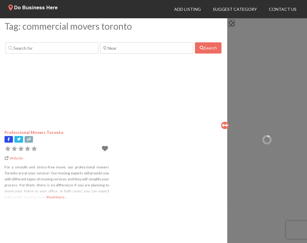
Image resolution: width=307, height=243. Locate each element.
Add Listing (187, 9)
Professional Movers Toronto (34, 132)
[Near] (146, 48)
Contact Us (283, 9)
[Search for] (51, 48)
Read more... (57, 197)
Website (16, 158)
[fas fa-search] (208, 48)
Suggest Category (235, 9)
